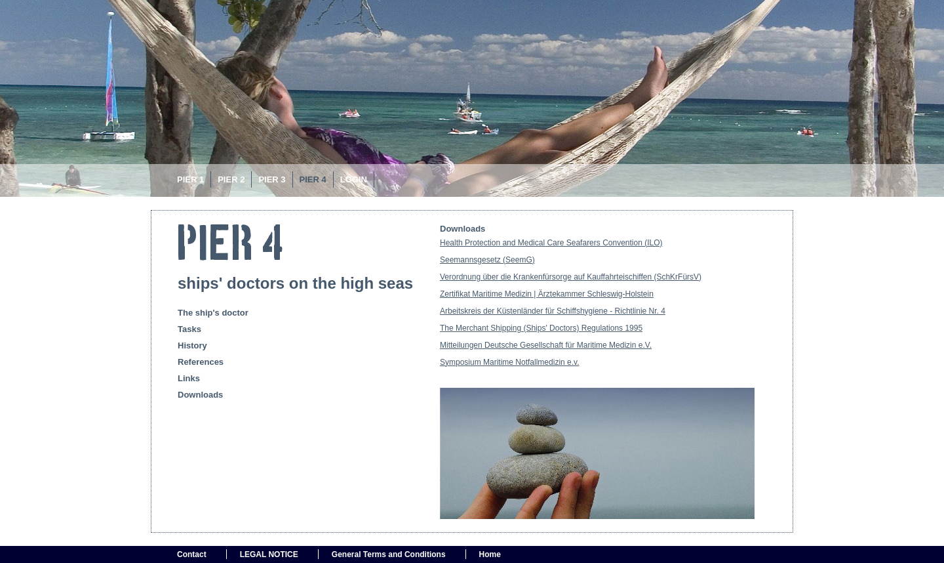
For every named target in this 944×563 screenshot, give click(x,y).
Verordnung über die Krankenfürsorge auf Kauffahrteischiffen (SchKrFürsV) (570, 277)
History (192, 345)
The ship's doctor (213, 313)
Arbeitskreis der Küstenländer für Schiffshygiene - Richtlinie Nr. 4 (552, 311)
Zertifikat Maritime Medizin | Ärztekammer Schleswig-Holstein (547, 294)
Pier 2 (231, 179)
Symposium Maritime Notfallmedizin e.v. (510, 362)
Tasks (189, 329)
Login (353, 179)
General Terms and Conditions (389, 554)
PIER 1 (190, 179)
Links (189, 378)
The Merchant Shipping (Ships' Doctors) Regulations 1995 (541, 328)
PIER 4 (313, 179)
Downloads (200, 395)
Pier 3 (271, 179)
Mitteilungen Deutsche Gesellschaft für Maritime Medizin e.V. (546, 345)
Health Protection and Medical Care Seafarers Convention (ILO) (551, 242)
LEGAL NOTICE (269, 554)
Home (490, 554)
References (201, 362)
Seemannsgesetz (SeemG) (487, 259)
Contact (191, 554)
